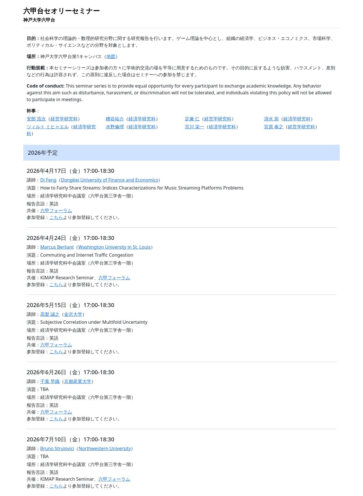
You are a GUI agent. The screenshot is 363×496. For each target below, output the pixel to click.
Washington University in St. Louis (114, 247)
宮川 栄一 (194, 127)
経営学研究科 (64, 119)
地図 (110, 56)
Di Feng (48, 180)
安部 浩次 (36, 119)
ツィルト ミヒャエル (48, 127)
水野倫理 (115, 127)
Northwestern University (105, 448)
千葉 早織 (50, 381)
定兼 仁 (192, 119)
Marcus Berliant (57, 247)
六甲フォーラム (56, 210)
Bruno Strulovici (57, 448)
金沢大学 (73, 314)
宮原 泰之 (273, 127)
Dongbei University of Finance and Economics (109, 180)
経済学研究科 (142, 119)
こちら (56, 217)
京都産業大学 (77, 381)
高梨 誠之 (50, 314)
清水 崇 (271, 119)
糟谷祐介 (115, 119)
